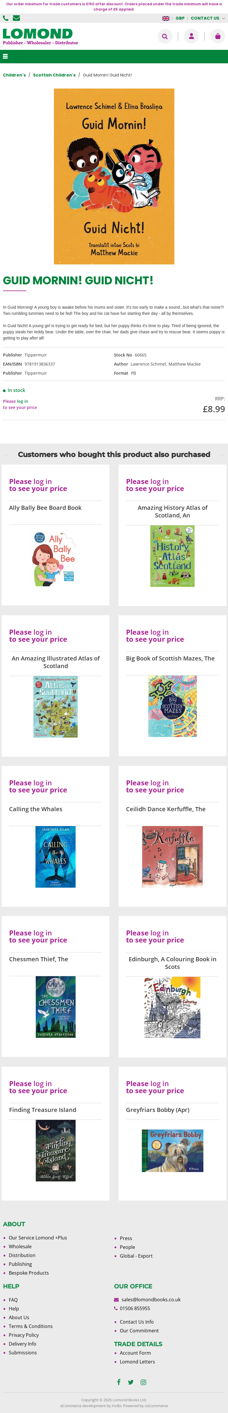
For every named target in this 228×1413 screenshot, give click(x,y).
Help (14, 1308)
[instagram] (143, 1382)
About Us (19, 1317)
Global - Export (136, 1256)
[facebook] (119, 1382)
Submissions (23, 1352)
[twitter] (131, 1382)
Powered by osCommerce (145, 1405)
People (127, 1247)
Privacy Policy (24, 1335)
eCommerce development (83, 1405)
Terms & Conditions (31, 1326)
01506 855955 (6, 18)
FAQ (13, 1300)
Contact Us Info (137, 1322)
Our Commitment (139, 1330)
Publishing (20, 1264)
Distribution (22, 1255)
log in (22, 401)
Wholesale (20, 1246)
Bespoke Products (29, 1273)
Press (126, 1238)
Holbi (116, 1405)
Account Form (135, 1353)
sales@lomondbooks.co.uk (151, 1299)
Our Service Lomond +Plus (38, 1237)
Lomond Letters (137, 1361)
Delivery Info (22, 1344)
